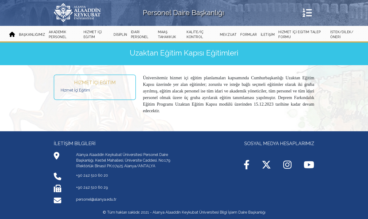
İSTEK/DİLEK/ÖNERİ (341, 34)
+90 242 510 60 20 (92, 175)
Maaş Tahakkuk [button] (167, 34)
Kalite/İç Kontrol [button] (195, 34)
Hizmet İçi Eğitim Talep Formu (299, 34)
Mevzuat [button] (228, 34)
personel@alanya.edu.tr (96, 199)
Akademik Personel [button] (57, 34)
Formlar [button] (248, 34)
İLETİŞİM (268, 34)
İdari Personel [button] (140, 34)
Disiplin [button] (120, 34)
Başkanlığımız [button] (32, 34)
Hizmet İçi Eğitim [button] (93, 34)
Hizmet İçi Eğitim (75, 90)
